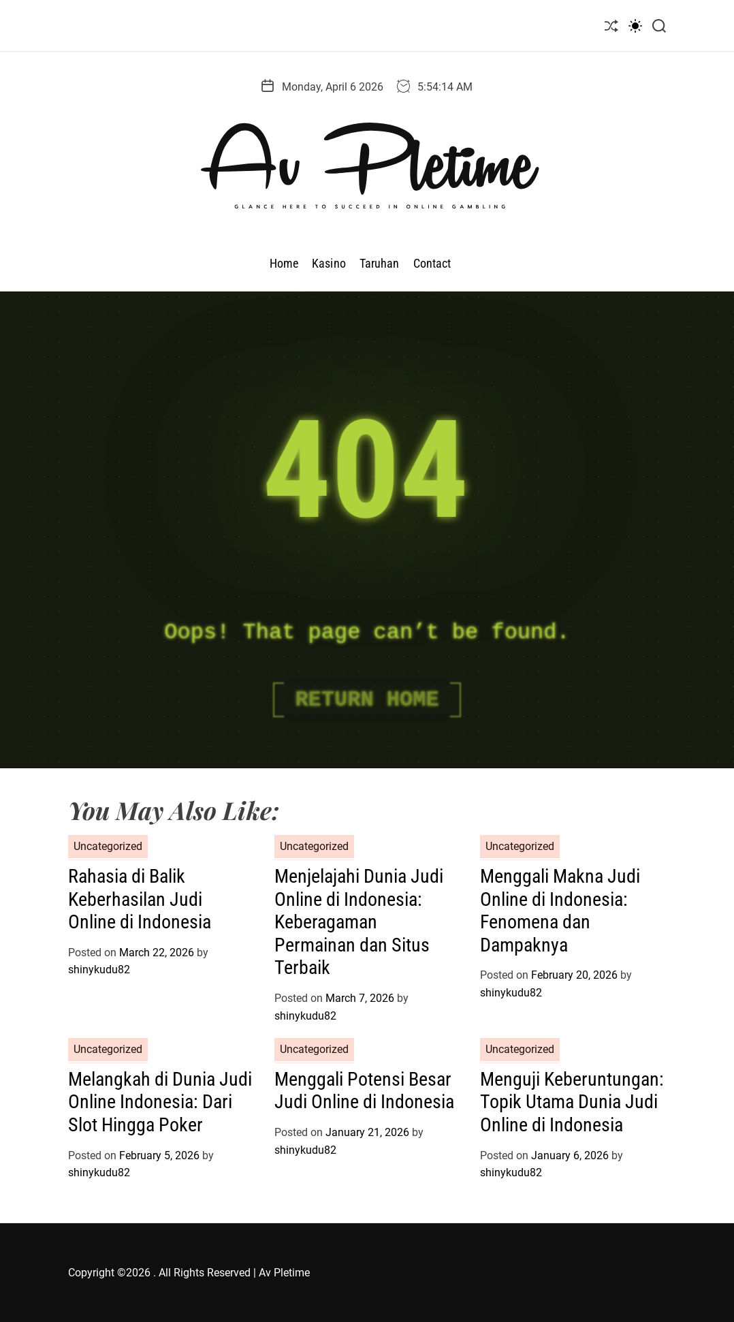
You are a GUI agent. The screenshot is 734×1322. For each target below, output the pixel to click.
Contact (432, 263)
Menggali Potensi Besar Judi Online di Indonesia (364, 1091)
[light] (635, 25)
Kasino (329, 263)
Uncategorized (108, 846)
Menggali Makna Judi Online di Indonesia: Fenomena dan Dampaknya (560, 910)
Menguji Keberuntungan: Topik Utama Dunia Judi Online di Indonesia (572, 1102)
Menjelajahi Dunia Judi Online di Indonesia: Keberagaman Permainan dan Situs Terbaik (358, 922)
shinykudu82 (99, 969)
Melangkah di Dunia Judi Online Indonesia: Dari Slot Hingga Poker (160, 1102)
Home (284, 263)
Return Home (366, 699)
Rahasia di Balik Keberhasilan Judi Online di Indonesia (139, 899)
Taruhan (380, 263)
